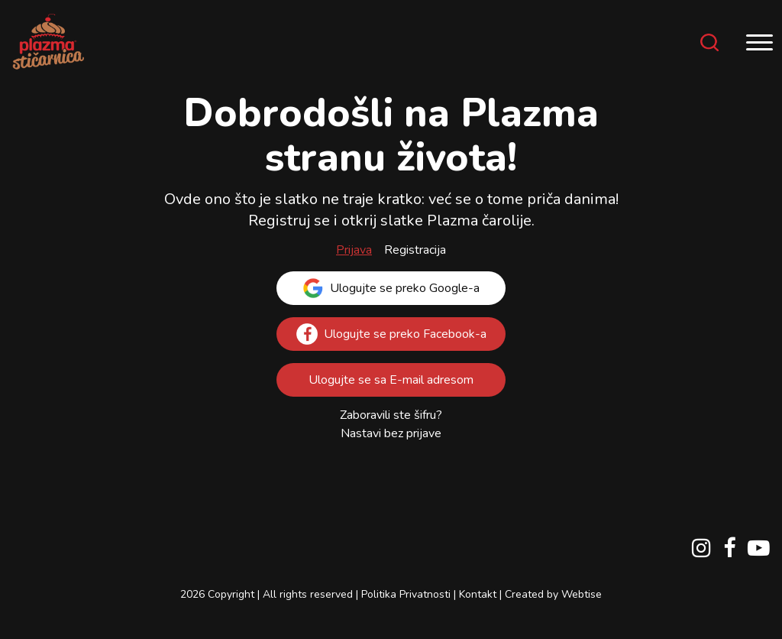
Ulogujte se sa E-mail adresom (391, 379)
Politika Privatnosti (406, 594)
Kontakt (477, 594)
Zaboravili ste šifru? (391, 415)
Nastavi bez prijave (391, 433)
